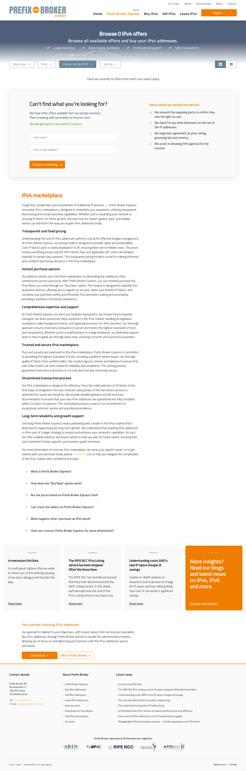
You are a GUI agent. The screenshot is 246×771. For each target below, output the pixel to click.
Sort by (108, 64)
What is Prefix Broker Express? (51, 471)
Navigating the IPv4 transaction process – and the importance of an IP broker (159, 721)
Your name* (40, 137)
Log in (217, 12)
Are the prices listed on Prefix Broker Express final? (64, 495)
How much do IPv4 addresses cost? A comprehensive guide (150, 716)
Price (44, 64)
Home (97, 13)
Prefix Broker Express (37, 11)
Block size (19, 64)
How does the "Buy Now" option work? (56, 483)
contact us (79, 454)
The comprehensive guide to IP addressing (141, 705)
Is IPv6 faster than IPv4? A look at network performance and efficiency (155, 711)
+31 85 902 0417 (22, 700)
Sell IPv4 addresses (75, 695)
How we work (203, 4)
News (219, 4)
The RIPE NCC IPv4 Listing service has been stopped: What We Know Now (157, 689)
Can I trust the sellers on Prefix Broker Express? (62, 507)
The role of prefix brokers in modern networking (144, 700)
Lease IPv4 (188, 13)
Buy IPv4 (151, 13)
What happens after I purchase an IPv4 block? (61, 518)
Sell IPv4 (168, 13)
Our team (173, 4)
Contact (232, 4)
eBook (187, 4)
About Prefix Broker (74, 655)
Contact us (38, 655)
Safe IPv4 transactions (77, 716)
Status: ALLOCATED (75, 64)
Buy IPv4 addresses (75, 689)
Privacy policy (220, 764)
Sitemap (233, 764)
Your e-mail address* (45, 149)
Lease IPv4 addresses (77, 700)
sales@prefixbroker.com (30, 704)
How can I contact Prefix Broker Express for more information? (72, 530)
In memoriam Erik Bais (130, 684)
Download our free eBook (79, 711)
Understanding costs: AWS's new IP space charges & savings (150, 695)
